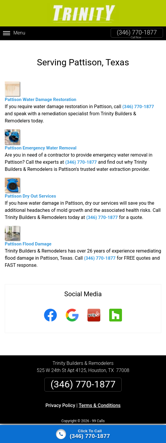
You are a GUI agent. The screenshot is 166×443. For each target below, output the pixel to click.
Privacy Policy (60, 400)
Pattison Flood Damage (28, 231)
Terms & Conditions (100, 400)
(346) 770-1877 (137, 32)
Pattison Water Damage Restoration (40, 86)
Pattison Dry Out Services (30, 183)
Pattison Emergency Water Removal (40, 135)
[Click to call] (83, 434)
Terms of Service (126, 423)
